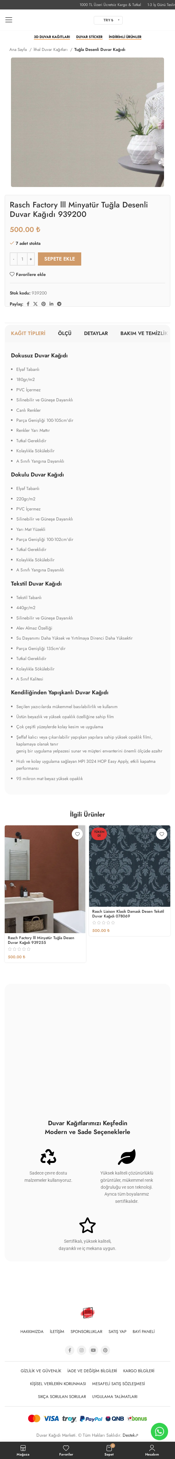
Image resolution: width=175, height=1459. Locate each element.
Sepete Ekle (59, 258)
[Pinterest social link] (44, 304)
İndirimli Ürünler (125, 37)
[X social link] (35, 304)
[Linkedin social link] (51, 304)
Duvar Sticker (89, 37)
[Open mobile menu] (9, 20)
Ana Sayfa (18, 49)
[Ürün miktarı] (22, 259)
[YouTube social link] (93, 1350)
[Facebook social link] (28, 304)
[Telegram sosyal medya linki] (59, 304)
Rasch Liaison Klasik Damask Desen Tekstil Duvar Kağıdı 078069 (128, 914)
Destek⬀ (131, 1435)
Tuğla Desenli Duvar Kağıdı (99, 49)
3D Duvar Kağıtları (52, 37)
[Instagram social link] (81, 1350)
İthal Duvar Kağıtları (51, 49)
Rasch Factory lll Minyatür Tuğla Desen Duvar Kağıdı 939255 (41, 940)
